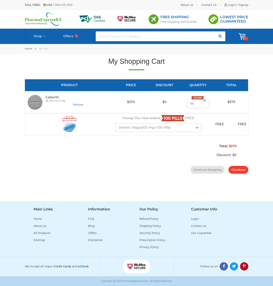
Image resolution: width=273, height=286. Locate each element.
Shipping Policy (150, 226)
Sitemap (39, 240)
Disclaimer (95, 240)
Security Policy (149, 233)
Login (195, 219)
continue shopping (207, 170)
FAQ (91, 219)
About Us (40, 226)
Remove (78, 104)
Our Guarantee (201, 233)
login (232, 5)
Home (28, 48)
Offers (71, 36)
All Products (42, 233)
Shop (40, 36)
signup (243, 5)
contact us (209, 5)
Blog (91, 226)
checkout (238, 170)
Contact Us (198, 226)
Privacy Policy (149, 247)
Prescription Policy (152, 240)
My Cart (43, 48)
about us (186, 5)
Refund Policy (148, 219)
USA (58, 5)
